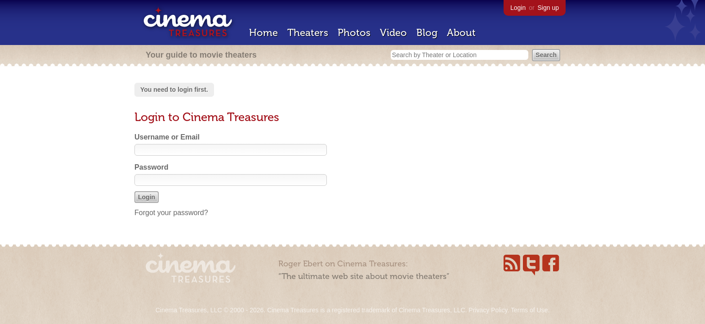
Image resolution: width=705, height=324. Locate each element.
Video (393, 33)
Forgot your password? (171, 212)
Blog (426, 33)
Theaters (307, 33)
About (461, 33)
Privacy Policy (488, 310)
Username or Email (167, 137)
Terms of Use (529, 310)
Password (151, 167)
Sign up (548, 7)
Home (263, 33)
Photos (354, 33)
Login (518, 7)
